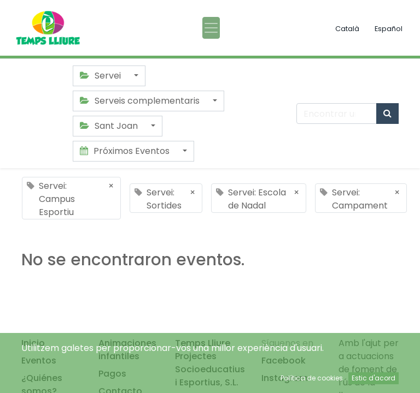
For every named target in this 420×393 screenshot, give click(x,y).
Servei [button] (101, 75)
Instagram (284, 378)
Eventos (38, 360)
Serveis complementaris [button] (141, 100)
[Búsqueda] (387, 113)
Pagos (112, 373)
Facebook (283, 360)
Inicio (33, 343)
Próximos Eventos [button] (126, 151)
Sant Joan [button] (110, 126)
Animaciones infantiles (127, 349)
